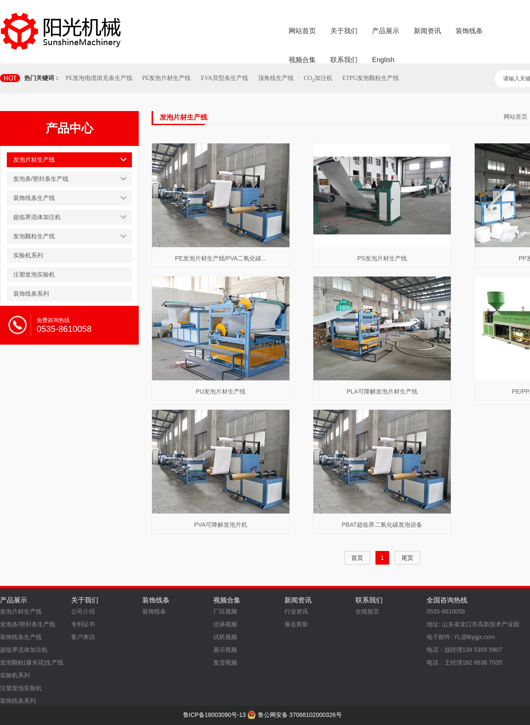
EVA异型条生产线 (224, 78)
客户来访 (83, 637)
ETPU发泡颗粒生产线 (370, 78)
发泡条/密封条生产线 (27, 624)
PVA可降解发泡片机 (220, 524)
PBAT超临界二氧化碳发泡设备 (382, 524)
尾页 (407, 557)
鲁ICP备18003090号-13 (214, 714)
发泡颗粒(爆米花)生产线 (31, 662)
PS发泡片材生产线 (382, 258)
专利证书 (83, 624)
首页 (357, 557)
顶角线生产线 (276, 78)
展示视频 (225, 649)
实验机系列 (15, 675)
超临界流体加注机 (24, 649)
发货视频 (225, 662)
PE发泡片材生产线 (166, 78)
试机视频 (225, 637)
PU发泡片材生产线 (221, 391)
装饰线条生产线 (21, 637)
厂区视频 (225, 611)
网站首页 (515, 116)
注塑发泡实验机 (21, 688)
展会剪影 (296, 624)
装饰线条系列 (18, 700)
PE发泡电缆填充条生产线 (99, 78)
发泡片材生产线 (21, 611)
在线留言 (367, 611)
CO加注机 (318, 78)
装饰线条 (154, 611)
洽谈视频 (225, 624)
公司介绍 (83, 611)
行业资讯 (296, 611)
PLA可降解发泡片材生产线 (382, 391)
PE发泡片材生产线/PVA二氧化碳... (220, 258)
